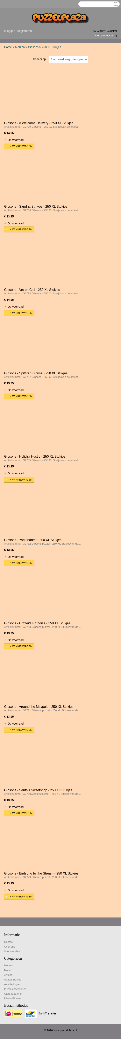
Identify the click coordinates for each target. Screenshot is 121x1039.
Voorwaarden (12, 951)
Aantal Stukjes (12, 979)
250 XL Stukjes (51, 47)
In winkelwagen (20, 146)
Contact (8, 941)
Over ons (9, 946)
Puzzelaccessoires (15, 989)
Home (8, 47)
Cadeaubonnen (13, 993)
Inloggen (9, 31)
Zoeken (115, 4)
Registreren (24, 31)
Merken (20, 47)
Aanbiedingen (12, 984)
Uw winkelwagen (104, 31)
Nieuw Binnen (12, 998)
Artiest (8, 974)
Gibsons (33, 47)
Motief (7, 970)
